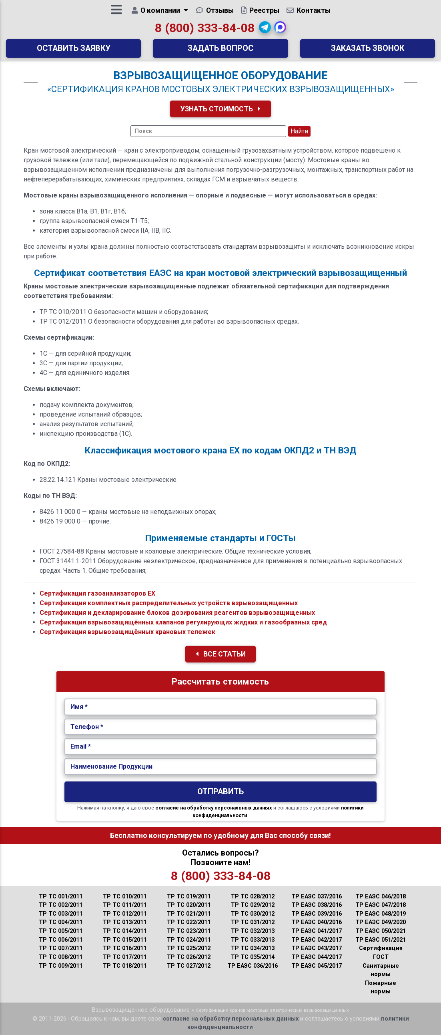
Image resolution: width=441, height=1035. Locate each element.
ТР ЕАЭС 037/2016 (316, 896)
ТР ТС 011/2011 (124, 905)
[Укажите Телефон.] (220, 727)
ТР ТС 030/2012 (253, 913)
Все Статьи (221, 654)
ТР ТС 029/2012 (253, 905)
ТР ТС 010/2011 (124, 896)
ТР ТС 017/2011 (124, 957)
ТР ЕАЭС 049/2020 (380, 922)
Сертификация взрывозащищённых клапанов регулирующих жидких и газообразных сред (183, 622)
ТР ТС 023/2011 (188, 931)
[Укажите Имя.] (220, 707)
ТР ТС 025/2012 (188, 948)
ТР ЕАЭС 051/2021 (380, 939)
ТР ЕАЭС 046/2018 (380, 896)
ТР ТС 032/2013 (253, 931)
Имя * (79, 707)
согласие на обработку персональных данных (213, 808)
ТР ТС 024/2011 (188, 939)
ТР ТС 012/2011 (124, 913)
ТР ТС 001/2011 (60, 896)
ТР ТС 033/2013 (253, 939)
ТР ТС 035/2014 (253, 957)
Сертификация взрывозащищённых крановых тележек (127, 632)
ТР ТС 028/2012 (253, 896)
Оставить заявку (73, 51)
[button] (265, 30)
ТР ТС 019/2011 (188, 896)
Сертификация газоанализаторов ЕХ (97, 593)
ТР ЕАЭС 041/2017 (316, 931)
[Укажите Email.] (220, 746)
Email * (80, 746)
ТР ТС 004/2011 (60, 922)
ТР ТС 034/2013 (253, 948)
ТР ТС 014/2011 (124, 931)
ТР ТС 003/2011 (60, 913)
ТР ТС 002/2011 (60, 905)
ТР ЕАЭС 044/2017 (316, 957)
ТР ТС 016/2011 (124, 948)
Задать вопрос (220, 51)
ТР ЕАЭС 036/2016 (252, 966)
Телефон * (86, 727)
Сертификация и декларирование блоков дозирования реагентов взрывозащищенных (177, 612)
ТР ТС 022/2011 (188, 922)
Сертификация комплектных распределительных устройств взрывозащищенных (169, 603)
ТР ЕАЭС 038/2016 (316, 905)
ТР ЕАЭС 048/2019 (380, 913)
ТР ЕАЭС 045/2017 (316, 966)
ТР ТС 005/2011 (60, 931)
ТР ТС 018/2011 (124, 966)
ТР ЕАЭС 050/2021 (380, 931)
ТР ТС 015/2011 (124, 939)
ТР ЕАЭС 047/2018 (380, 905)
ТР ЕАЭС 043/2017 (316, 948)
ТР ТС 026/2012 (188, 957)
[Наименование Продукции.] (220, 766)
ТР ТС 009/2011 (60, 966)
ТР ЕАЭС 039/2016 (316, 913)
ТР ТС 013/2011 (124, 922)
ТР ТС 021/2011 (188, 913)
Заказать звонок (367, 51)
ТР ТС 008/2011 (60, 957)
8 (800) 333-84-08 (205, 31)
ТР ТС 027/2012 (188, 966)
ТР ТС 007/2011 (60, 948)
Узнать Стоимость (220, 109)
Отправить (220, 791)
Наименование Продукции (111, 766)
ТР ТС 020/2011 (188, 905)
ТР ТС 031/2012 (253, 922)
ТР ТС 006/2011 (60, 939)
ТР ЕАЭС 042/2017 (316, 939)
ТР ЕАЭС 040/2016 (316, 922)
